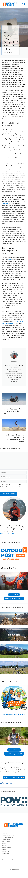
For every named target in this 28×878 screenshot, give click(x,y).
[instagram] (2, 859)
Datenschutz (6, 851)
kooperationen (7, 847)
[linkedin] (12, 859)
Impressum (6, 853)
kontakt (5, 849)
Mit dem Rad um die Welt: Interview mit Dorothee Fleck (13, 411)
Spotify (5, 714)
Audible (22, 714)
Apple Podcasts (14, 714)
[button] (22, 4)
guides (5, 833)
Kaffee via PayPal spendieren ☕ (14, 777)
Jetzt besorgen (14, 594)
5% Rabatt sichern (13, 750)
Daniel (8, 28)
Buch (9, 259)
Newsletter (6, 841)
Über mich (6, 845)
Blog (4, 843)
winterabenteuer (8, 837)
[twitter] (7, 859)
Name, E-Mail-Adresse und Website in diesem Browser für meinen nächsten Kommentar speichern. (13, 487)
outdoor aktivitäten (9, 835)
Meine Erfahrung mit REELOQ (14, 598)
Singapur (5, 204)
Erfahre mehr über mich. (7, 534)
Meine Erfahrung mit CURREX (14, 754)
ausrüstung (6, 839)
